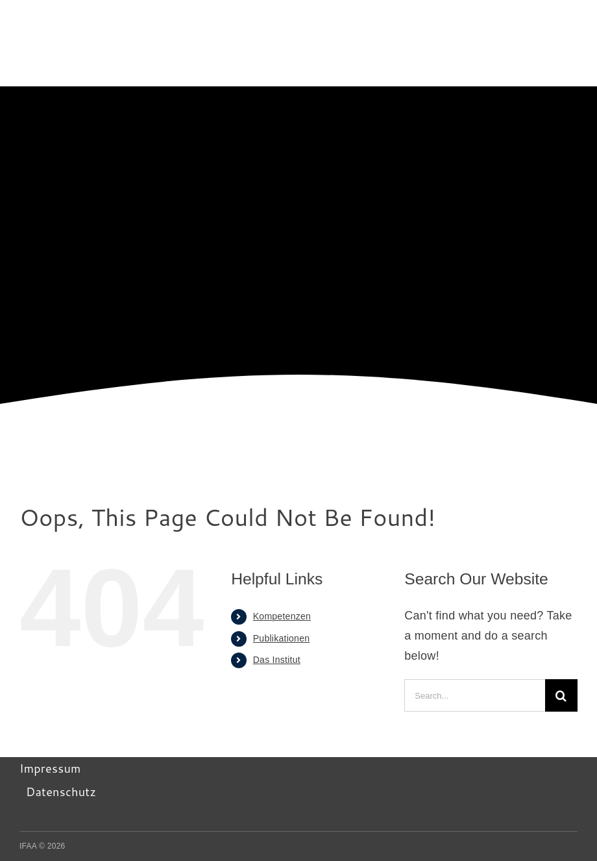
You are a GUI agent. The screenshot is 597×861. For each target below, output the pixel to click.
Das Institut (276, 660)
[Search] (561, 695)
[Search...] (474, 695)
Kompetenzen (282, 616)
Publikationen (281, 638)
